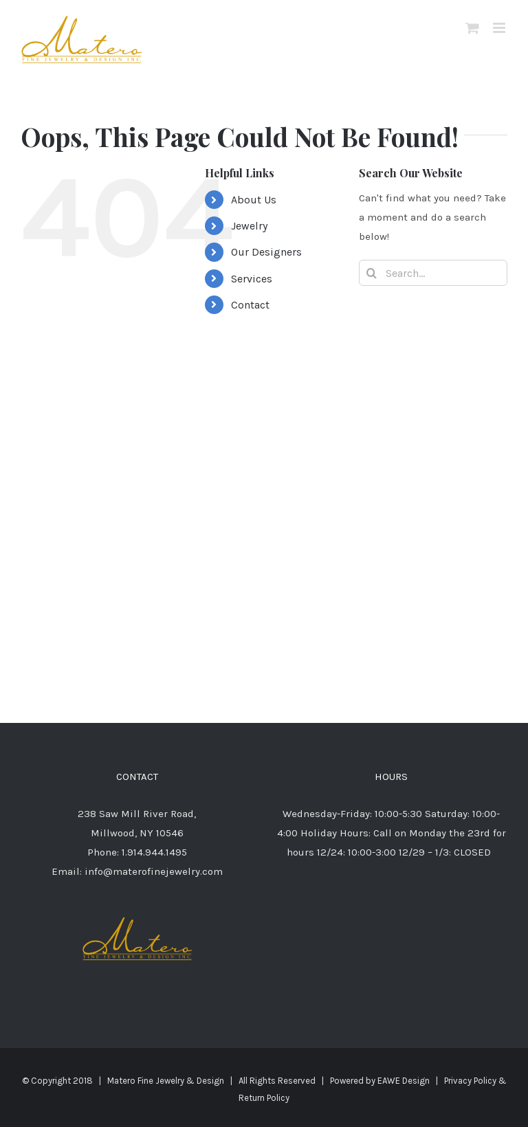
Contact (250, 304)
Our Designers (266, 251)
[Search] (372, 273)
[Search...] (433, 273)
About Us (253, 199)
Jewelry (249, 225)
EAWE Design (403, 1080)
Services (251, 278)
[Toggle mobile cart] (472, 28)
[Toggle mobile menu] (500, 28)
